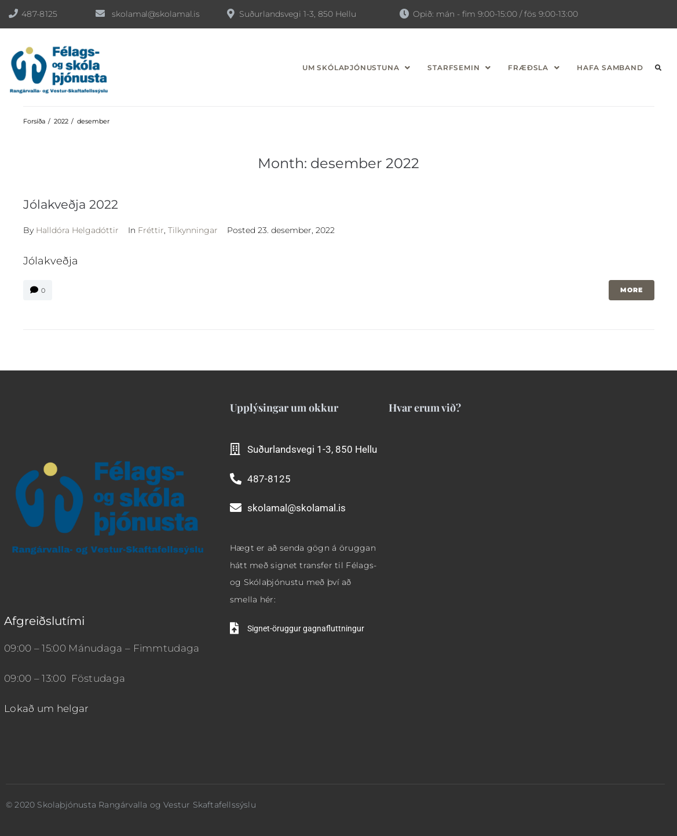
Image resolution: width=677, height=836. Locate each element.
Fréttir (151, 230)
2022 (61, 121)
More (631, 290)
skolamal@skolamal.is (156, 14)
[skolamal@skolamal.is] (100, 13)
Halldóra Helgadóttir (77, 230)
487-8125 (39, 14)
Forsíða (34, 121)
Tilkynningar (193, 230)
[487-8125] (13, 13)
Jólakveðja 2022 (70, 204)
